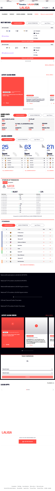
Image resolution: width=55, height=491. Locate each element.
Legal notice (26, 488)
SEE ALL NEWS (49, 74)
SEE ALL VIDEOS (49, 315)
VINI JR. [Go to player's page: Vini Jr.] (31, 162)
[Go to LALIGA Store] (27, 4)
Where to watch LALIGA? (47, 14)
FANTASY (12, 14)
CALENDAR (4, 14)
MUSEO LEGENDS (20, 14)
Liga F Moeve (47, 23)
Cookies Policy (40, 488)
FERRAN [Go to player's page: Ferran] (9, 164)
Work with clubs (40, 486)
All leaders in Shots (30, 170)
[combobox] (27, 369)
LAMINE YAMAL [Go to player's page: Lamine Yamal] (11, 167)
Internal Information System (10, 488)
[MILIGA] (52, 7)
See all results (49, 65)
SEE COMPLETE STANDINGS (27, 264)
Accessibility (19, 488)
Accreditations (26, 486)
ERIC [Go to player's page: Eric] (53, 162)
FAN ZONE (29, 14)
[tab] (18, 23)
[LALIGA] (25, 8)
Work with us (32, 486)
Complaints (14, 486)
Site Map (19, 486)
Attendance (5, 182)
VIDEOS (36, 14)
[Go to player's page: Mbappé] (18, 150)
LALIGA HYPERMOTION (33, 23)
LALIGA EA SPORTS (18, 23)
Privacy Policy (33, 488)
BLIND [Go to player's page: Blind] (53, 167)
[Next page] (53, 390)
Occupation (10, 182)
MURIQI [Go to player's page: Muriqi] (9, 160)
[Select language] (46, 8)
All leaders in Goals (8, 170)
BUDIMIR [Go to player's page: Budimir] (9, 162)
